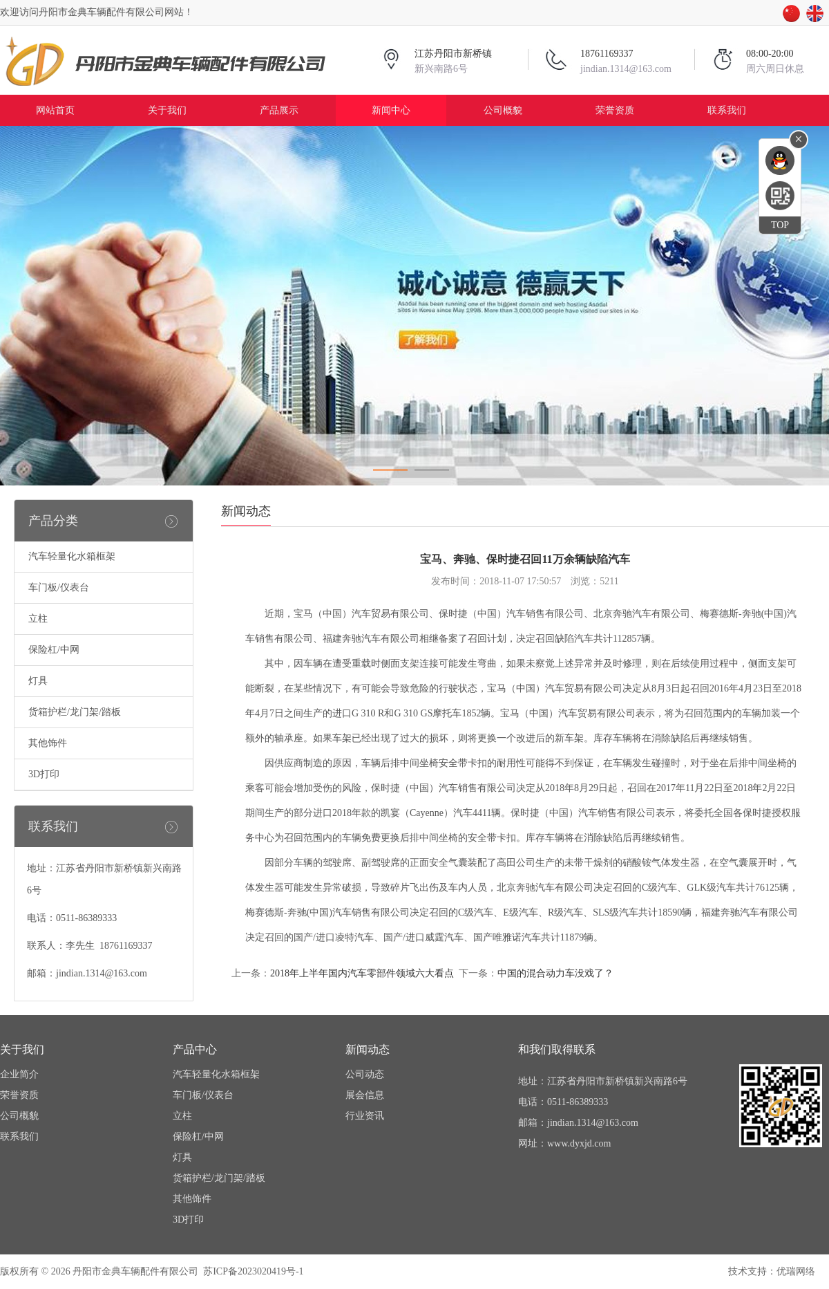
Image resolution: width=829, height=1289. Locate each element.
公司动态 (364, 1074)
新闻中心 (391, 110)
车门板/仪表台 (58, 587)
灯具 (38, 681)
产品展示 (279, 110)
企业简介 (19, 1074)
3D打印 (43, 774)
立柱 (38, 618)
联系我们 (726, 110)
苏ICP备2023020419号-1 (253, 1271)
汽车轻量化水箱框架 (71, 556)
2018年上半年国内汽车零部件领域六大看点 (362, 973)
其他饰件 (47, 743)
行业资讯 (364, 1116)
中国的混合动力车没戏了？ (555, 973)
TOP (780, 225)
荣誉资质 (614, 110)
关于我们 (167, 110)
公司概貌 (503, 110)
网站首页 (55, 110)
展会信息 (364, 1095)
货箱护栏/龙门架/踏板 (74, 712)
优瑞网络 (795, 1271)
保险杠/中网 (53, 649)
